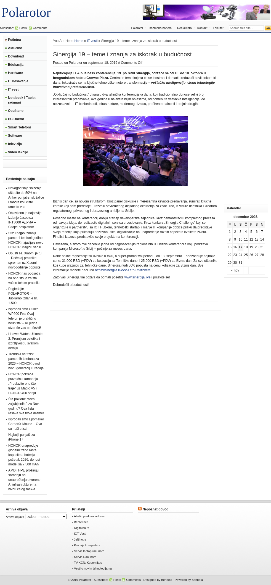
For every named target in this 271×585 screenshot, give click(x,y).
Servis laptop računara (89, 551)
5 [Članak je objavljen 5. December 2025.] (251, 232)
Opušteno (15, 111)
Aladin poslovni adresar (89, 516)
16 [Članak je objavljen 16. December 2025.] (235, 247)
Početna (14, 40)
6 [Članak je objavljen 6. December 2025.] (257, 232)
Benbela (166, 579)
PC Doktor (16, 119)
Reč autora (184, 28)
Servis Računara (85, 556)
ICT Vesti (80, 533)
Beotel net (81, 522)
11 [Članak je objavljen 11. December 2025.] (246, 239)
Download (16, 56)
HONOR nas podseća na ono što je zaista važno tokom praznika (24, 278)
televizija (15, 144)
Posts (23, 28)
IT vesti (13, 89)
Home (79, 41)
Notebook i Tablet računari (22, 100)
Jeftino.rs (80, 539)
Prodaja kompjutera (87, 545)
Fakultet (218, 28)
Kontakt (202, 28)
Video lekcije (18, 152)
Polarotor (26, 12)
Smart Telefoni (19, 127)
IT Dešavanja (18, 81)
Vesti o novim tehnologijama (93, 568)
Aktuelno (15, 48)
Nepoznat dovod (155, 509)
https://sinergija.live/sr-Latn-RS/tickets (122, 270)
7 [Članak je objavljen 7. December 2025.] (262, 232)
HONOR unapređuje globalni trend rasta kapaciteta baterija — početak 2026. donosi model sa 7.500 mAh (24, 455)
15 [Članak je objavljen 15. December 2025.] (230, 247)
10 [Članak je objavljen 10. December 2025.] (240, 239)
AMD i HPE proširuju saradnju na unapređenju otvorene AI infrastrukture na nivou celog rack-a (24, 479)
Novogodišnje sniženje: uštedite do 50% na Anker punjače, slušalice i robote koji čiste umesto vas (26, 197)
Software (15, 136)
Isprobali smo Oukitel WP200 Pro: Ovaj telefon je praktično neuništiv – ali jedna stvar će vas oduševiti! (24, 318)
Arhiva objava (15, 516)
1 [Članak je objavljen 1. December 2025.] (230, 232)
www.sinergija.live (137, 277)
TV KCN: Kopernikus (88, 562)
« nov (235, 270)
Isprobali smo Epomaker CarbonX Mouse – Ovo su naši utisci (26, 424)
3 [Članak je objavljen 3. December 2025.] (240, 232)
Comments (40, 28)
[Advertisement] (246, 118)
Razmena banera (160, 28)
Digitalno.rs (81, 527)
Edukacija (15, 65)
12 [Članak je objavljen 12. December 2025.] (251, 239)
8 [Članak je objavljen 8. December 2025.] (230, 239)
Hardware (15, 73)
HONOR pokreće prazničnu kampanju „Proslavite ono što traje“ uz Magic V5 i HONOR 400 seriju (23, 383)
